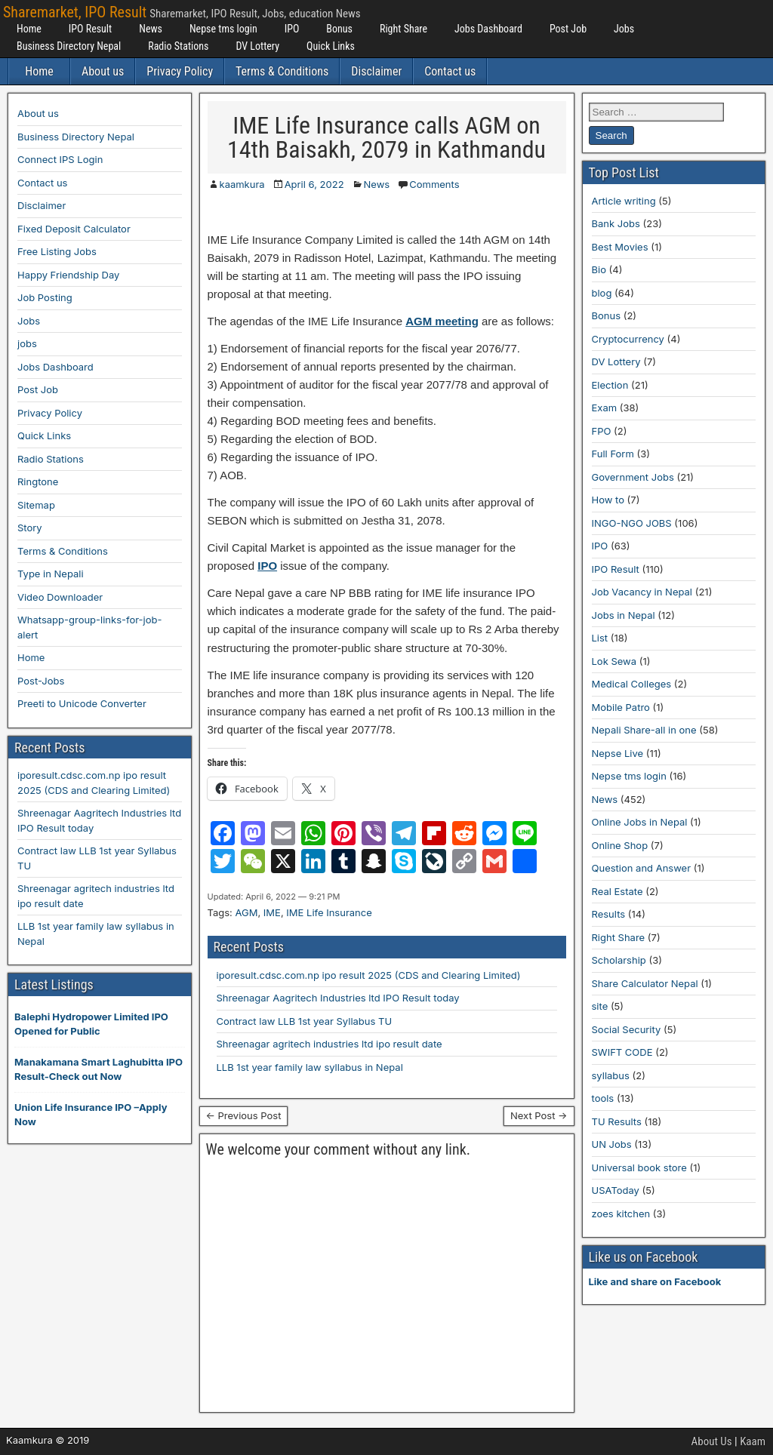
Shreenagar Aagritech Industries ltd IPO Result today (338, 998)
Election (610, 385)
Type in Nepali (50, 574)
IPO (292, 29)
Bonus (339, 29)
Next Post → (539, 1115)
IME (272, 912)
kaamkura (242, 184)
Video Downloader (60, 597)
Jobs (624, 29)
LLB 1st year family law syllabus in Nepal (310, 1067)
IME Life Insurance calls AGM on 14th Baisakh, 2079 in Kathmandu (386, 137)
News (150, 29)
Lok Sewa (614, 661)
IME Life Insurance (328, 912)
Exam (604, 407)
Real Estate (617, 891)
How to (608, 500)
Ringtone (37, 481)
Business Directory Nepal (69, 46)
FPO (601, 431)
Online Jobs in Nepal (640, 822)
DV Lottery (257, 46)
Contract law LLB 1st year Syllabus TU (305, 1021)
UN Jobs (612, 1144)
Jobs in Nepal (623, 615)
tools (603, 1098)
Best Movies (620, 247)
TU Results (617, 1121)
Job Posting (44, 297)
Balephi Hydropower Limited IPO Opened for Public (91, 1024)
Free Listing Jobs (57, 251)
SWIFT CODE (622, 1052)
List (600, 638)
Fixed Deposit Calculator (74, 229)
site (600, 1006)
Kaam (752, 1441)
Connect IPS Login (60, 159)
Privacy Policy (179, 71)
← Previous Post (244, 1115)
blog (602, 293)
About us (103, 71)
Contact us (450, 71)
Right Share (403, 29)
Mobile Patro (621, 707)
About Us (711, 1441)
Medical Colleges (632, 684)
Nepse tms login (223, 29)
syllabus (611, 1075)
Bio (599, 269)
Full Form (613, 454)
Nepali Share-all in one (644, 730)
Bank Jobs (616, 223)
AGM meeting (442, 321)
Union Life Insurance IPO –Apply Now (90, 1114)
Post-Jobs (40, 681)
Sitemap (36, 505)
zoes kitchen (621, 1213)
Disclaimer (376, 71)
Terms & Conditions (282, 71)
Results (609, 914)
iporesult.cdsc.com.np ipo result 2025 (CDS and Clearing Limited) (369, 975)
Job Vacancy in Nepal (642, 592)
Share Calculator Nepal (645, 983)
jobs (27, 343)
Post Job (568, 29)
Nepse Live (618, 753)
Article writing (624, 201)
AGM (246, 912)
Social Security (626, 1029)
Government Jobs (633, 477)
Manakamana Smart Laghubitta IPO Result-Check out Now (98, 1069)
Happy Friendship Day (68, 275)
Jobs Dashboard (488, 29)
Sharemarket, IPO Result (74, 12)
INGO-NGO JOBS (632, 523)
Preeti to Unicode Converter (81, 703)
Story (29, 527)
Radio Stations (178, 46)
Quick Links (330, 46)
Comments (434, 184)
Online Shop (620, 845)
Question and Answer (641, 868)
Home (29, 29)
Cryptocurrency (628, 339)
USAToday (615, 1190)
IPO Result (90, 29)
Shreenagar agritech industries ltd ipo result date (329, 1044)
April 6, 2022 (314, 184)
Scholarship (619, 960)
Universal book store (639, 1167)
